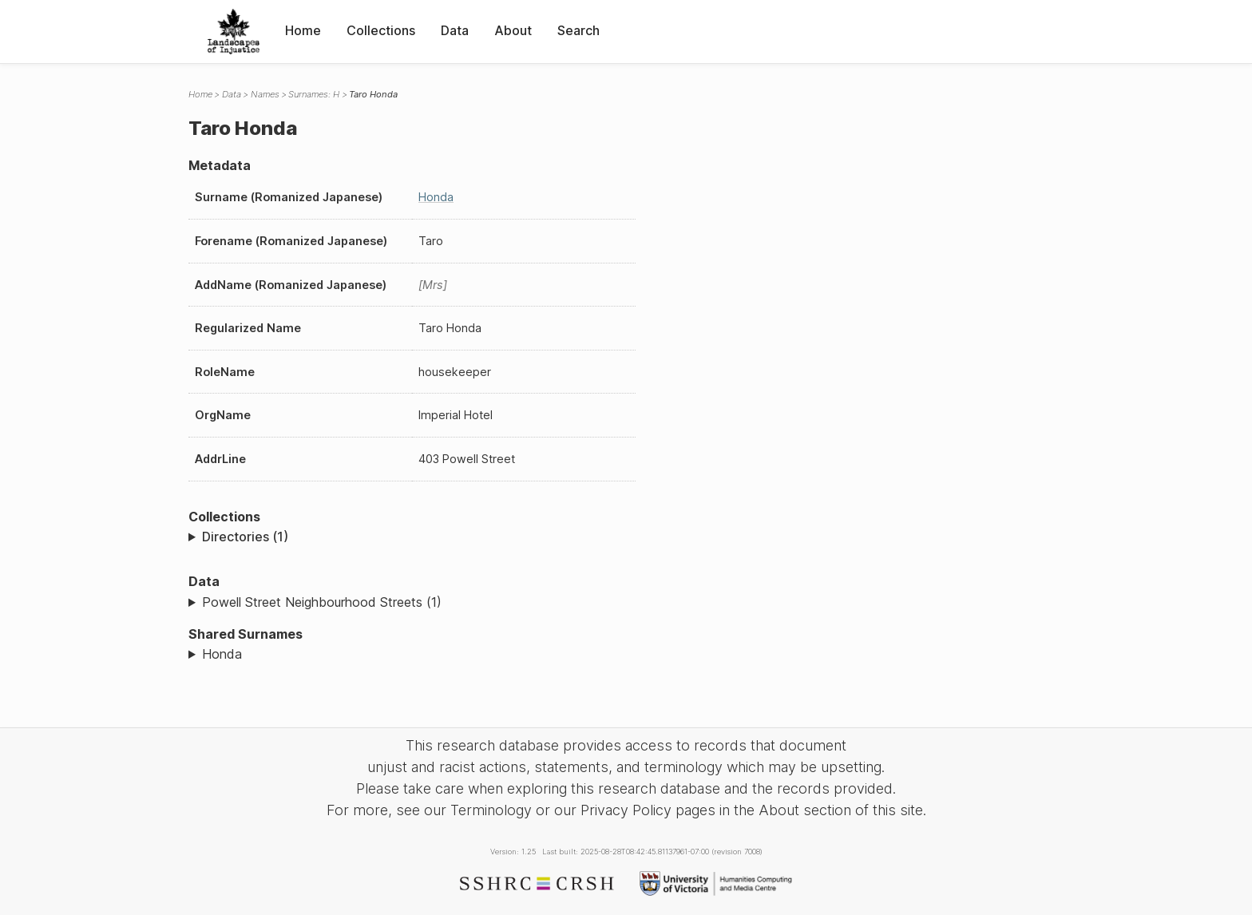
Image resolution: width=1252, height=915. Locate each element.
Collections (381, 30)
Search (578, 30)
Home (303, 30)
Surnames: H (313, 94)
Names (265, 94)
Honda (436, 197)
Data (455, 30)
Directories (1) (245, 537)
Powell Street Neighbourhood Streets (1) (322, 602)
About (513, 30)
